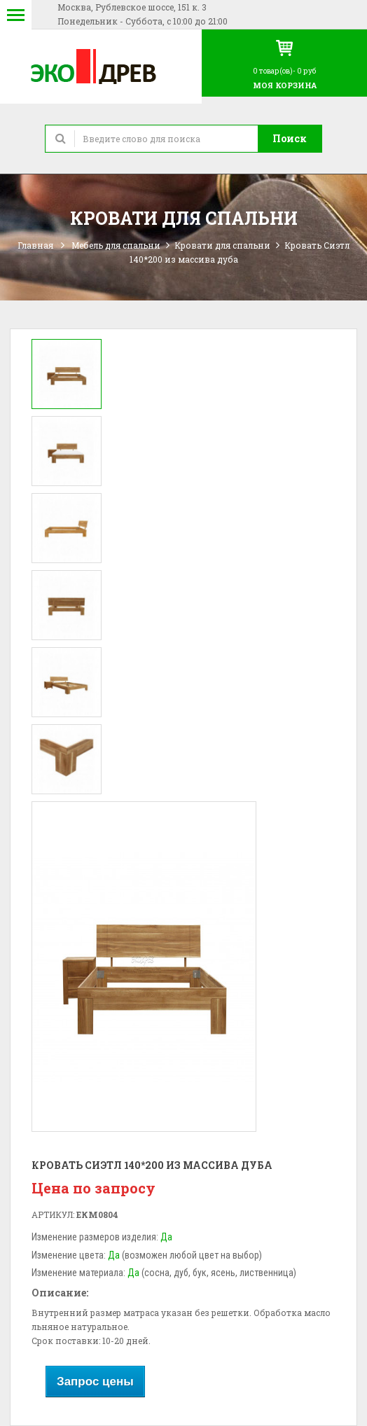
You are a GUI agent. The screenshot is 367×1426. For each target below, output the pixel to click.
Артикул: (53, 1214)
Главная (35, 245)
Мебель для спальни (115, 245)
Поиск (289, 138)
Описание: (60, 1292)
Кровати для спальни (222, 245)
